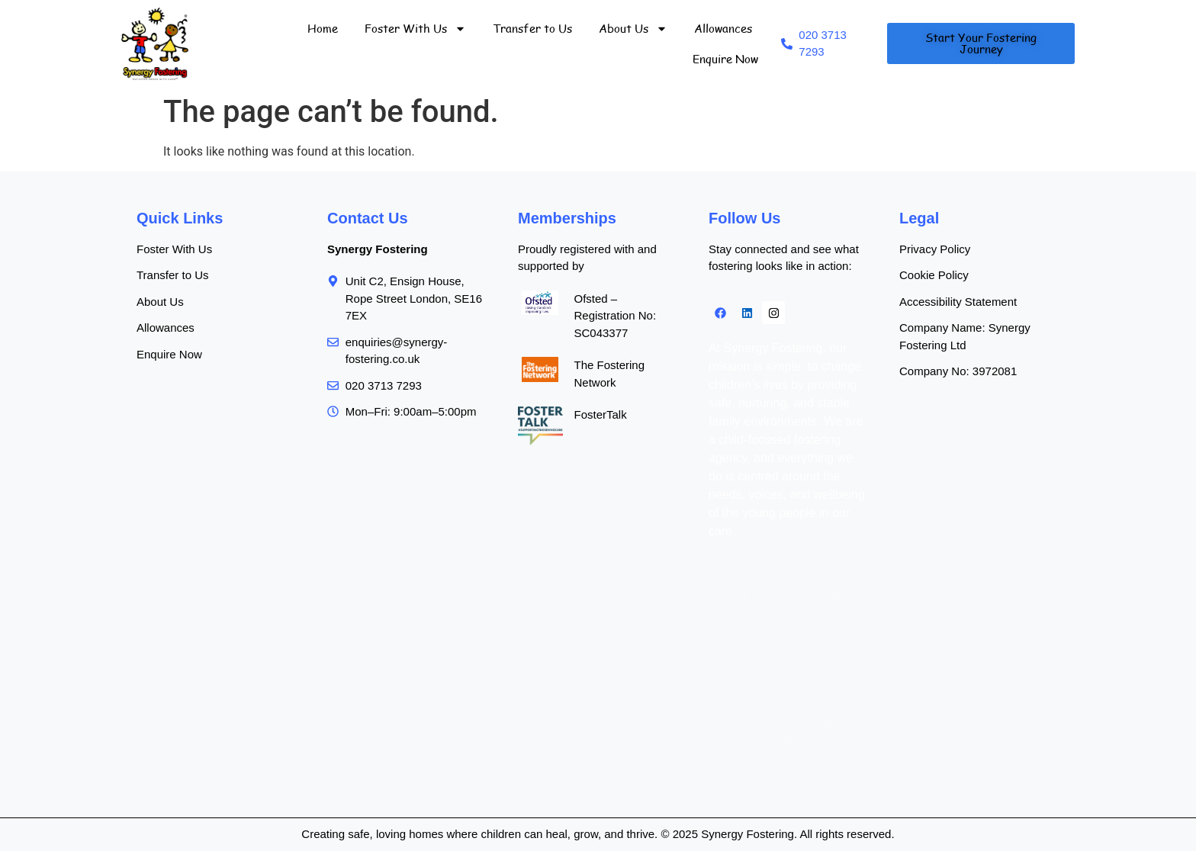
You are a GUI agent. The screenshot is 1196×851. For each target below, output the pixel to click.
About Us (633, 28)
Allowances (723, 28)
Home (322, 28)
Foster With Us (415, 28)
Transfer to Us (532, 28)
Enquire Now (725, 58)
